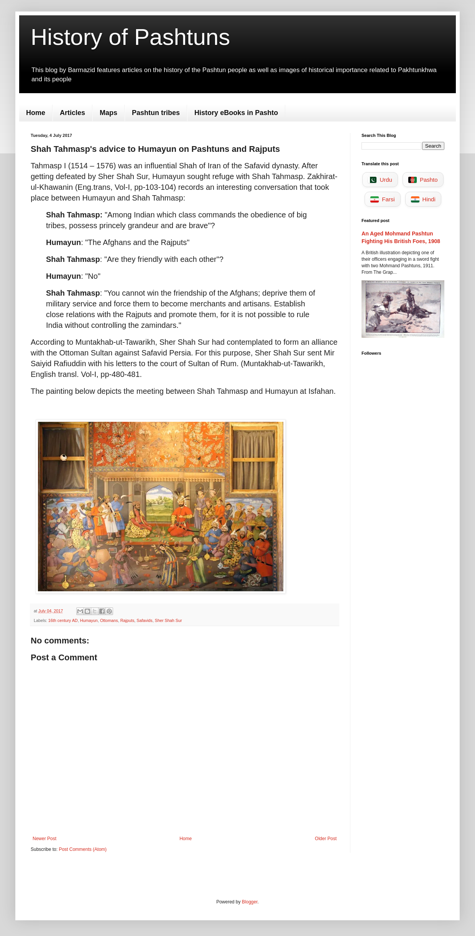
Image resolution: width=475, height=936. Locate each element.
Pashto (423, 179)
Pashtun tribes (156, 113)
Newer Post (44, 838)
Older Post (326, 838)
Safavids (144, 620)
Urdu (380, 179)
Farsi (382, 199)
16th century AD (63, 620)
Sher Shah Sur (168, 620)
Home (35, 113)
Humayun (89, 620)
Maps (108, 113)
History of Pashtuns (130, 37)
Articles (72, 113)
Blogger (250, 902)
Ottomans (109, 620)
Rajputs (127, 620)
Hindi (423, 199)
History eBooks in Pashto (236, 113)
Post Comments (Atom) (83, 849)
